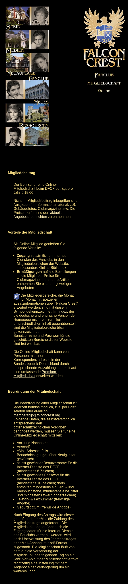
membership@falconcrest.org (36, 415)
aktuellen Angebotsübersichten (38, 215)
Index (62, 311)
